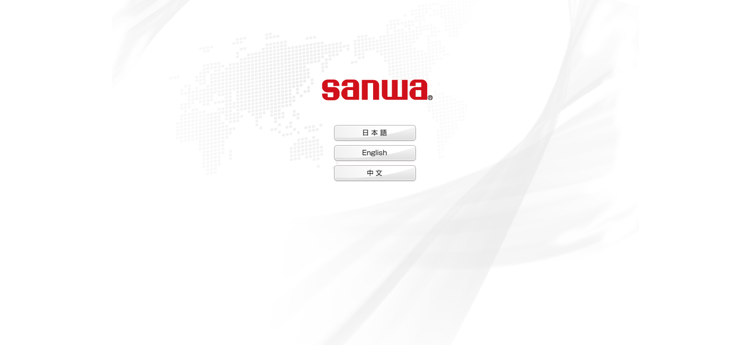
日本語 (375, 133)
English (375, 153)
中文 (375, 173)
